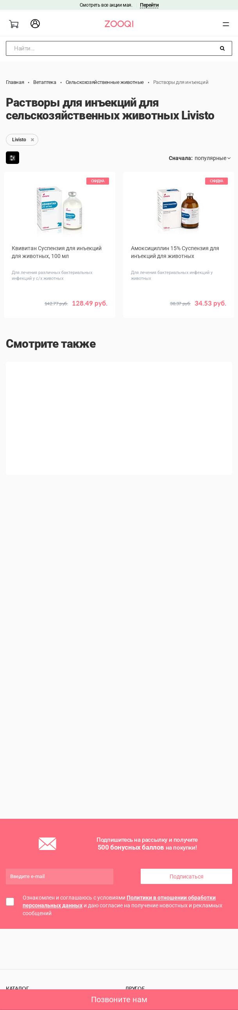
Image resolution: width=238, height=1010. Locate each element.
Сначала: (181, 158)
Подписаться (187, 876)
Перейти (149, 5)
